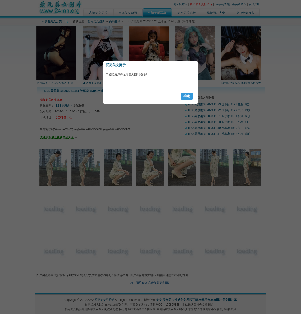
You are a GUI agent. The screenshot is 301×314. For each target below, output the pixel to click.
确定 (186, 96)
